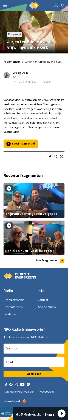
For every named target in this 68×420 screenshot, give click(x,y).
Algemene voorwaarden (19, 391)
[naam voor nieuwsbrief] (34, 349)
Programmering (14, 299)
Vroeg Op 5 (20, 72)
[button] (61, 413)
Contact (43, 299)
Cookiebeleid (12, 401)
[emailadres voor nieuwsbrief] (34, 362)
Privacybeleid (45, 391)
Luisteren (10, 314)
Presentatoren (13, 307)
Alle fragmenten (50, 261)
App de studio (47, 307)
